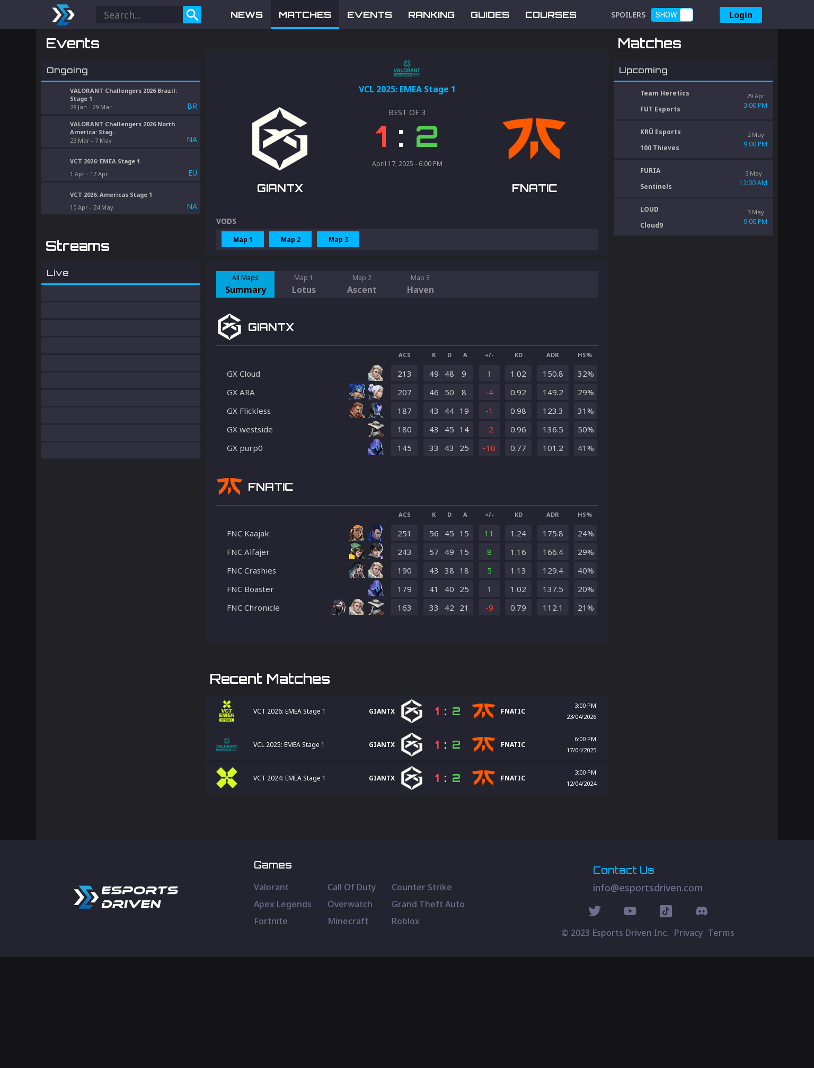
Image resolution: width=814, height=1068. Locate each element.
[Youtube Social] (630, 1023)
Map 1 (243, 294)
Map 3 (338, 294)
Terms (721, 1043)
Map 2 (290, 294)
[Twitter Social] (594, 1023)
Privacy (688, 1043)
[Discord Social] (666, 1023)
